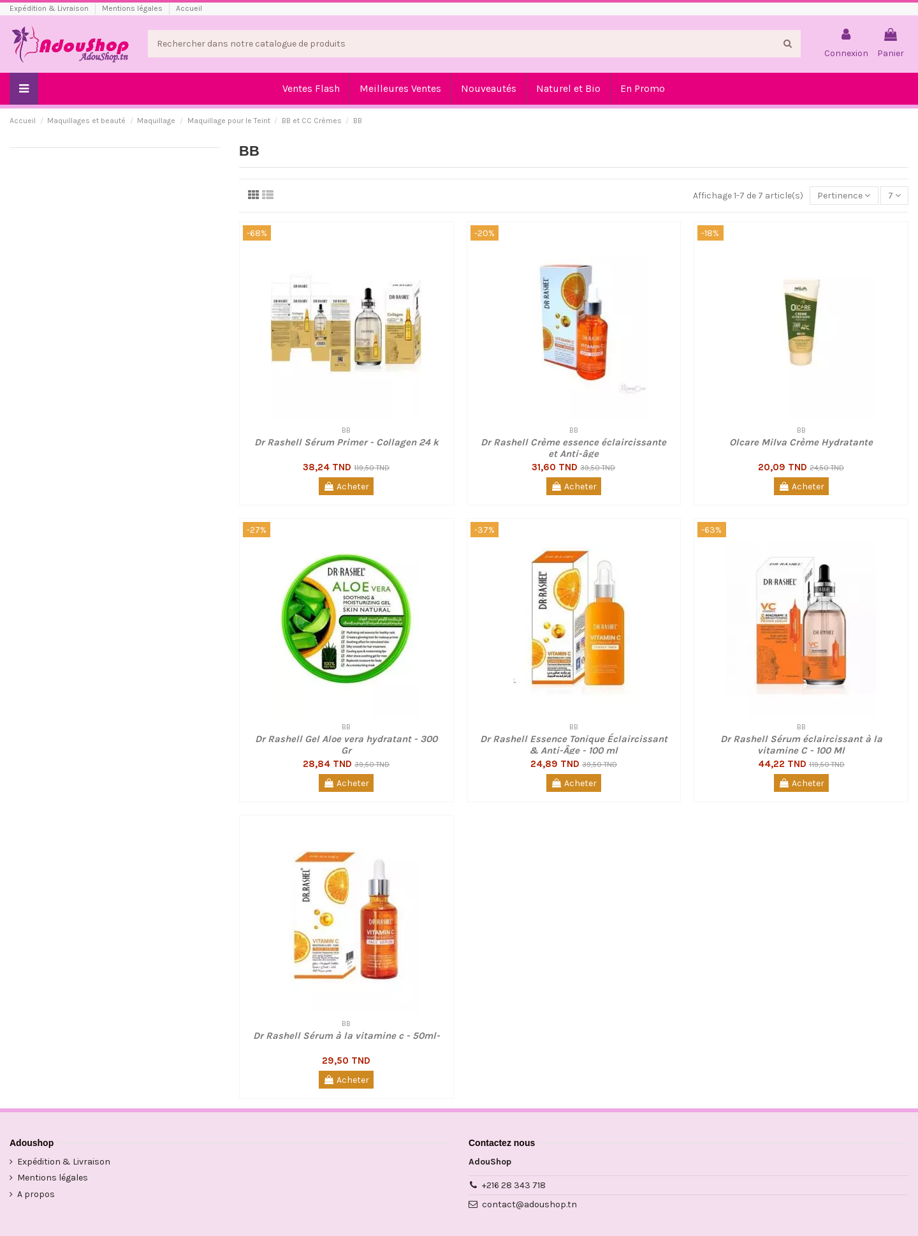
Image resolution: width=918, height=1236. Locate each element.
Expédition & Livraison (50, 8)
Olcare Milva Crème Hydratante (801, 442)
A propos (36, 1194)
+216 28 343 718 (514, 1185)
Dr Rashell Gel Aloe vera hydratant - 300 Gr (346, 744)
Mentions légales (133, 8)
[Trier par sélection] (844, 195)
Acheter (346, 486)
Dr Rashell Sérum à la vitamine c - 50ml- (346, 1035)
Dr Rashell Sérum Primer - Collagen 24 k (346, 442)
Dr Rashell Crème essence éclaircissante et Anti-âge (573, 447)
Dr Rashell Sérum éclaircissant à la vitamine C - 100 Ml (801, 744)
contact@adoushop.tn (529, 1204)
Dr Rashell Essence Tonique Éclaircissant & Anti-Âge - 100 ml (573, 744)
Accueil (189, 8)
